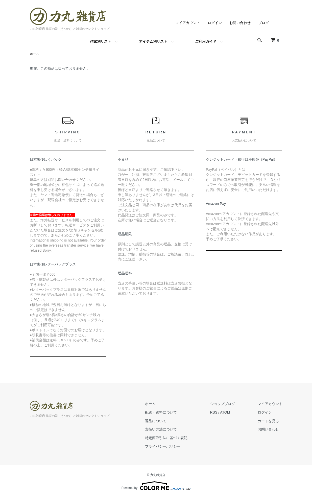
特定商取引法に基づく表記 (166, 438)
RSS (214, 412)
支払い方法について (161, 429)
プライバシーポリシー (162, 446)
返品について (155, 421)
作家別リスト (100, 41)
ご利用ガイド (205, 41)
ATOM (225, 412)
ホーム (34, 54)
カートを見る (268, 421)
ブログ (263, 23)
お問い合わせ (240, 23)
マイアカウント (187, 23)
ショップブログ (222, 404)
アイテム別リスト (153, 41)
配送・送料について (161, 412)
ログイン (215, 23)
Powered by (156, 485)
